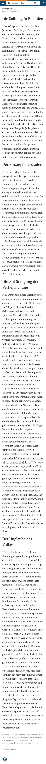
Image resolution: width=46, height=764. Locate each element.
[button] (3, 3)
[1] (34, 600)
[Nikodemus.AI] (5, 759)
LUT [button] (37, 3)
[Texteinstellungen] (43, 3)
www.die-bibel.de (9, 749)
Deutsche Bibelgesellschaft (11, 11)
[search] (21, 3)
